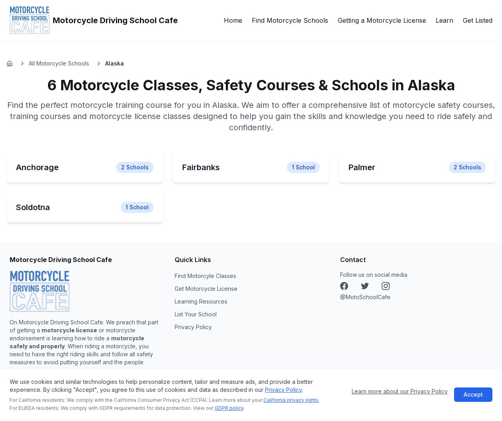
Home (233, 20)
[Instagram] (365, 286)
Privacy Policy (283, 389)
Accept (473, 394)
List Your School (196, 314)
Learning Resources (201, 301)
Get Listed (477, 20)
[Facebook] (344, 286)
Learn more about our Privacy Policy (400, 391)
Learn (444, 20)
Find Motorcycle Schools (290, 20)
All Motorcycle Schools (59, 63)
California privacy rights (291, 400)
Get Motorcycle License (206, 288)
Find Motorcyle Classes (205, 275)
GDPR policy (229, 408)
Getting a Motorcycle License (382, 20)
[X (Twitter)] (386, 286)
